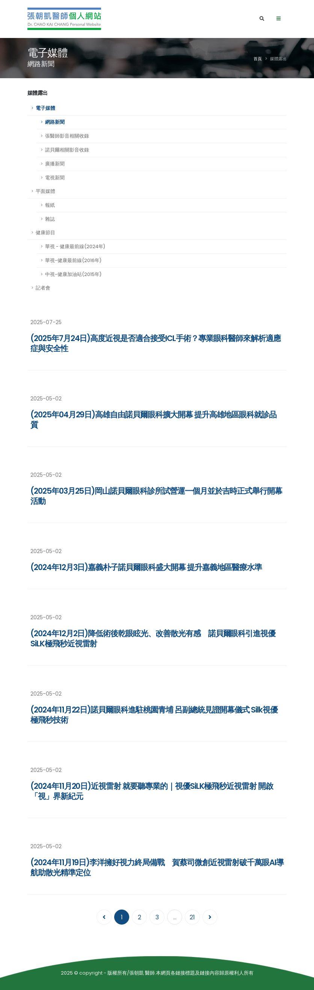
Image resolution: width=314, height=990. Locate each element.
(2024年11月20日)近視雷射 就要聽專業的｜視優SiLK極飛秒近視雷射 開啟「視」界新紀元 (151, 791)
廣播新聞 (55, 164)
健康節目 (45, 232)
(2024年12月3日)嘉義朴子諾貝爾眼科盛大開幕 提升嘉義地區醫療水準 (146, 567)
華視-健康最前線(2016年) (73, 260)
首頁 (258, 59)
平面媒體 (45, 191)
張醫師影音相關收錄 (67, 136)
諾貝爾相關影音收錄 (67, 150)
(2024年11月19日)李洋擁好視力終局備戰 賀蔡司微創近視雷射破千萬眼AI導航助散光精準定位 (157, 867)
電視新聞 (55, 177)
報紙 (50, 205)
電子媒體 (45, 108)
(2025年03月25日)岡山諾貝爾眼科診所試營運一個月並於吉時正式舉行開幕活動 (156, 495)
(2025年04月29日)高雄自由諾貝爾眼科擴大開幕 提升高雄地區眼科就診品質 (153, 419)
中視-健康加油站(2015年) (73, 274)
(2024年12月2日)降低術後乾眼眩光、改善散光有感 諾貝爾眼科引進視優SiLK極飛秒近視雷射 (152, 638)
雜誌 (50, 219)
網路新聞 (55, 122)
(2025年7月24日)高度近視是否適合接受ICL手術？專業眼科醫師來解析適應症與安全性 (155, 343)
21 (192, 917)
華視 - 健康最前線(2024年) (75, 246)
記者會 (43, 288)
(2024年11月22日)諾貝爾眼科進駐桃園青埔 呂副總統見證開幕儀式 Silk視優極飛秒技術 (154, 714)
